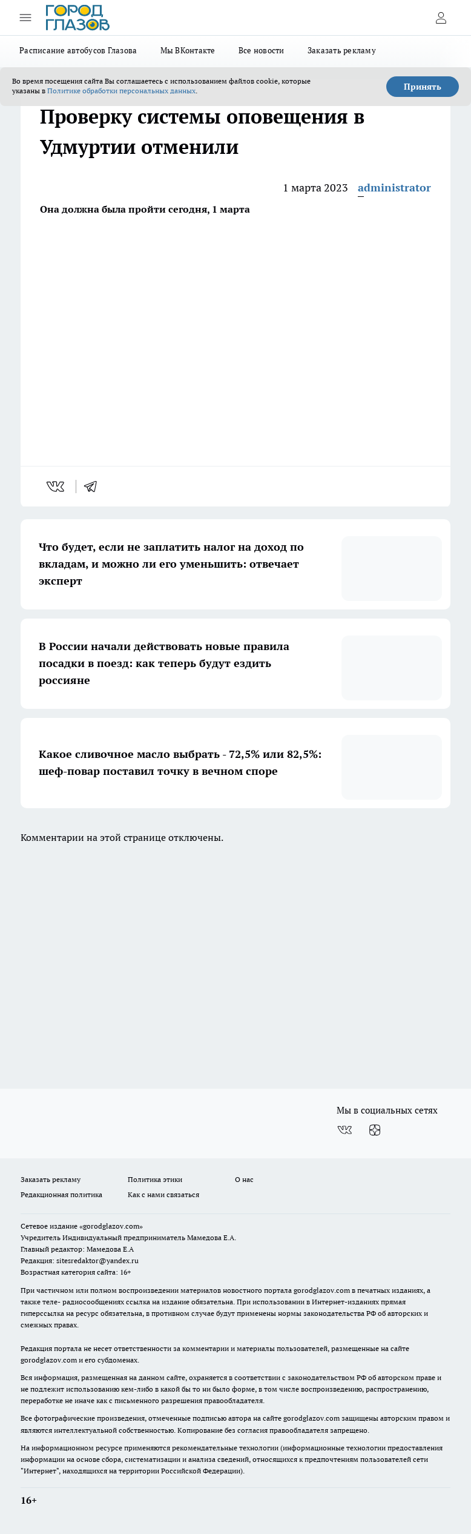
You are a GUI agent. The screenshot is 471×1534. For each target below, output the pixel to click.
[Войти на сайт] (441, 17)
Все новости (262, 50)
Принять (422, 86)
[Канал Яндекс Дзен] (375, 1130)
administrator (394, 187)
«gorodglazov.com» (111, 1225)
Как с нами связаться (163, 1194)
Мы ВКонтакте (188, 50)
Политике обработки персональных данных (121, 90)
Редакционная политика (61, 1194)
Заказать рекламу (342, 50)
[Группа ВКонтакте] (344, 1130)
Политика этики (155, 1179)
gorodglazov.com (322, 1290)
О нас (244, 1179)
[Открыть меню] (25, 17)
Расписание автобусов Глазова (78, 50)
